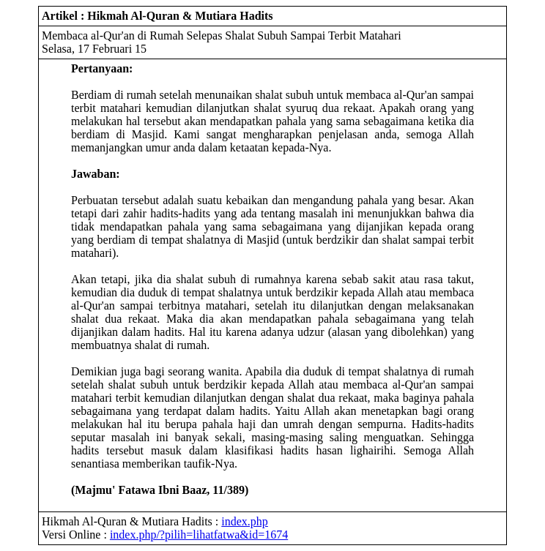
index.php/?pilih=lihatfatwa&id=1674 (199, 534)
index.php (244, 521)
